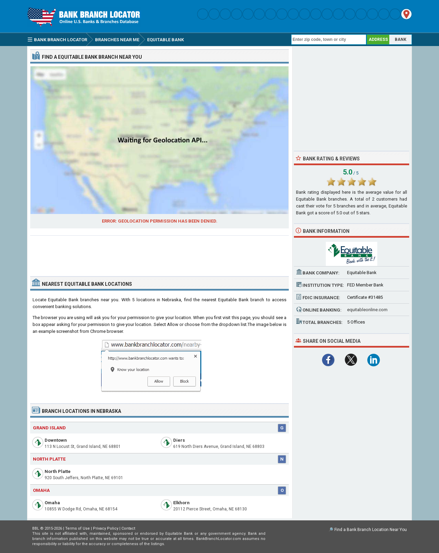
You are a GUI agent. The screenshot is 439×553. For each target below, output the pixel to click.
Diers (179, 440)
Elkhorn (181, 502)
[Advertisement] (159, 253)
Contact (128, 528)
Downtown (56, 440)
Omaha (52, 502)
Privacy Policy (105, 528)
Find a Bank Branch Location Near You (370, 529)
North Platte (58, 471)
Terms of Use (77, 528)
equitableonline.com (367, 309)
